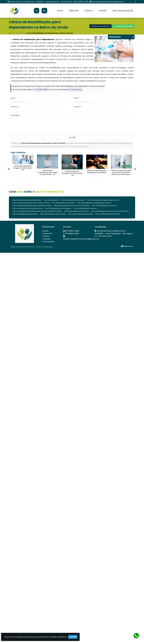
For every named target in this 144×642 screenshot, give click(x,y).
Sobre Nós (74, 10)
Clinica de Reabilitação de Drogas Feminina (27, 208)
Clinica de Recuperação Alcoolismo (76, 211)
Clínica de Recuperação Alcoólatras (107, 214)
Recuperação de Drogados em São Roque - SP (72, 173)
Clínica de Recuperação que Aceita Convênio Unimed (30, 203)
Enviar (72, 137)
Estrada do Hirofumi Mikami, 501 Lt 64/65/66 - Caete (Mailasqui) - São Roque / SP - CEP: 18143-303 (114, 234)
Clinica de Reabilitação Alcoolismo (85, 208)
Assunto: (78, 107)
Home (60, 10)
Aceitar (72, 637)
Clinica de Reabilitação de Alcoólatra (25, 214)
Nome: (14, 98)
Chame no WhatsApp (123, 26)
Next (135, 169)
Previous (9, 169)
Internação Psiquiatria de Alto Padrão (53, 214)
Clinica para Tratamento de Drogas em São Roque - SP (47, 172)
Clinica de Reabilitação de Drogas (73, 200)
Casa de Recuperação (51, 200)
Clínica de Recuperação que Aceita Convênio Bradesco (110, 211)
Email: (77, 98)
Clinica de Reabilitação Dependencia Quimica (96, 172)
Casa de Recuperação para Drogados (58, 208)
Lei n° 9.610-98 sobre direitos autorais (77, 146)
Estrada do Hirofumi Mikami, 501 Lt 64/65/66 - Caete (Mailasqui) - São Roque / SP (40, 2)
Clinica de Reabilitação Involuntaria (104, 206)
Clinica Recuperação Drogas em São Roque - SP (23, 168)
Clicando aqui (75, 89)
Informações (48, 241)
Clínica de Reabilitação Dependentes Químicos (103, 200)
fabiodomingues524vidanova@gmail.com (108, 2)
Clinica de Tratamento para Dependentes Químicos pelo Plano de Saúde (37, 211)
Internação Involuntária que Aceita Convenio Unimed (71, 206)
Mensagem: (16, 115)
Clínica (46, 236)
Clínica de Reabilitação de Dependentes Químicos (94, 203)
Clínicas (89, 10)
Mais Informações (123, 10)
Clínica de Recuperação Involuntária (80, 214)
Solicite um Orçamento (100, 26)
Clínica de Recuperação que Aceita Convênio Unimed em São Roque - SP (121, 173)
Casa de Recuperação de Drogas (63, 203)
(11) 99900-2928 (82, 2)
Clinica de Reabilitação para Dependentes (26, 200)
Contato (103, 10)
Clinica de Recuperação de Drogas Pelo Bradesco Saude (31, 206)
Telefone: (15, 107)
